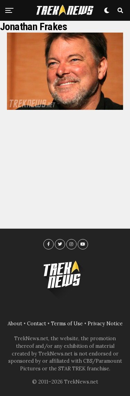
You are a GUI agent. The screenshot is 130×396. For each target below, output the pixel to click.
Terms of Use (67, 323)
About (15, 323)
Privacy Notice (105, 323)
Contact (36, 323)
